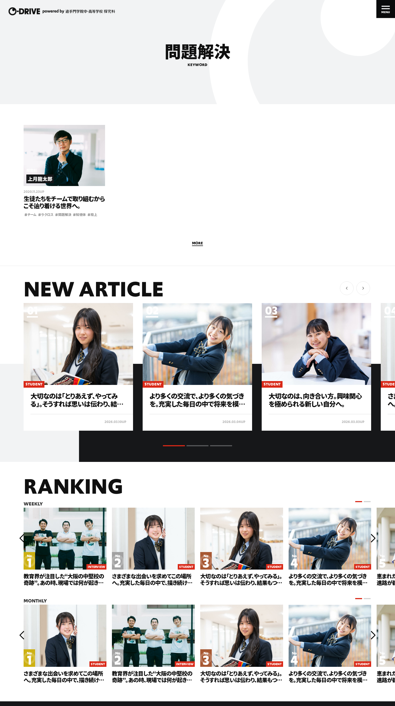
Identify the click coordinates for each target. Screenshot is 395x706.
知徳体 (79, 214)
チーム (30, 214)
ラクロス (45, 214)
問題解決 (63, 214)
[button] (363, 288)
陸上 (92, 214)
